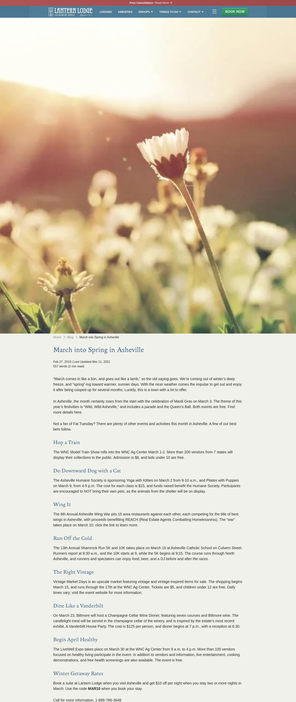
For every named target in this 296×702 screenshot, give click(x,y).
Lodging (106, 11)
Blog (70, 337)
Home (57, 337)
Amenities (125, 11)
